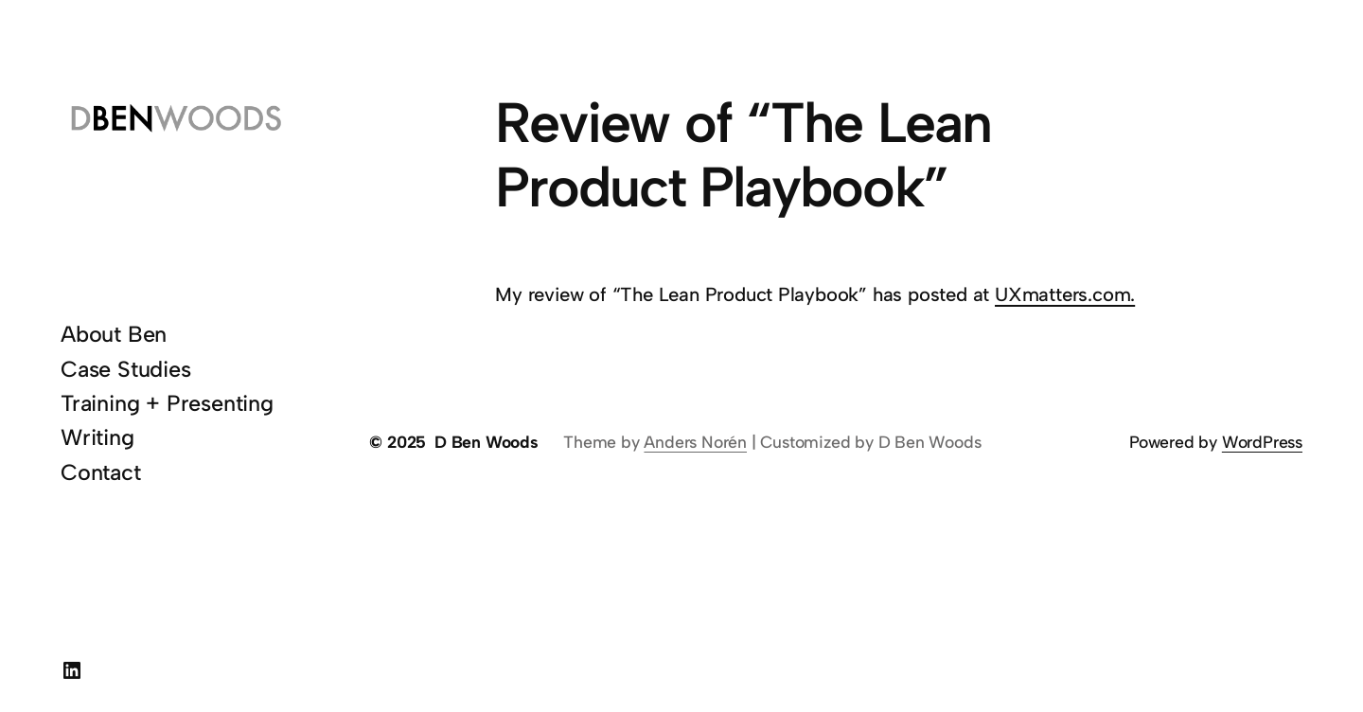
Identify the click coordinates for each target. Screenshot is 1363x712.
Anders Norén (695, 442)
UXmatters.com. (1065, 294)
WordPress (1262, 442)
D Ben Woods (486, 442)
